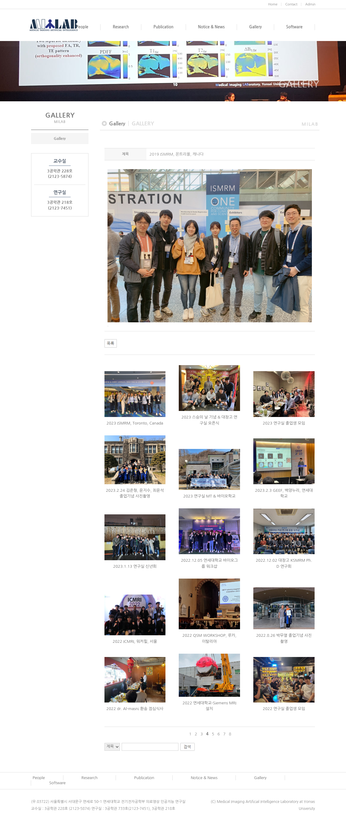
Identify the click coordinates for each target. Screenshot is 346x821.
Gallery (60, 138)
